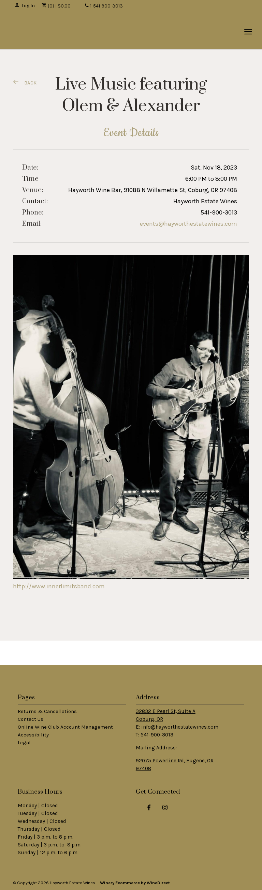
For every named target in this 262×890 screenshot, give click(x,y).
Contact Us (30, 719)
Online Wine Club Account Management (65, 727)
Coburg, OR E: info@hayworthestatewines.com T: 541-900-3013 (177, 727)
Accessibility (33, 735)
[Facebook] (149, 807)
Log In (25, 6)
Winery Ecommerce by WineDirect (135, 882)
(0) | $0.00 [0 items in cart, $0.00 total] (56, 6)
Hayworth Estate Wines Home (49, 31)
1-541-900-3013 (103, 6)
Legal (24, 743)
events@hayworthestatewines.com (188, 223)
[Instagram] (165, 807)
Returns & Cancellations (47, 711)
